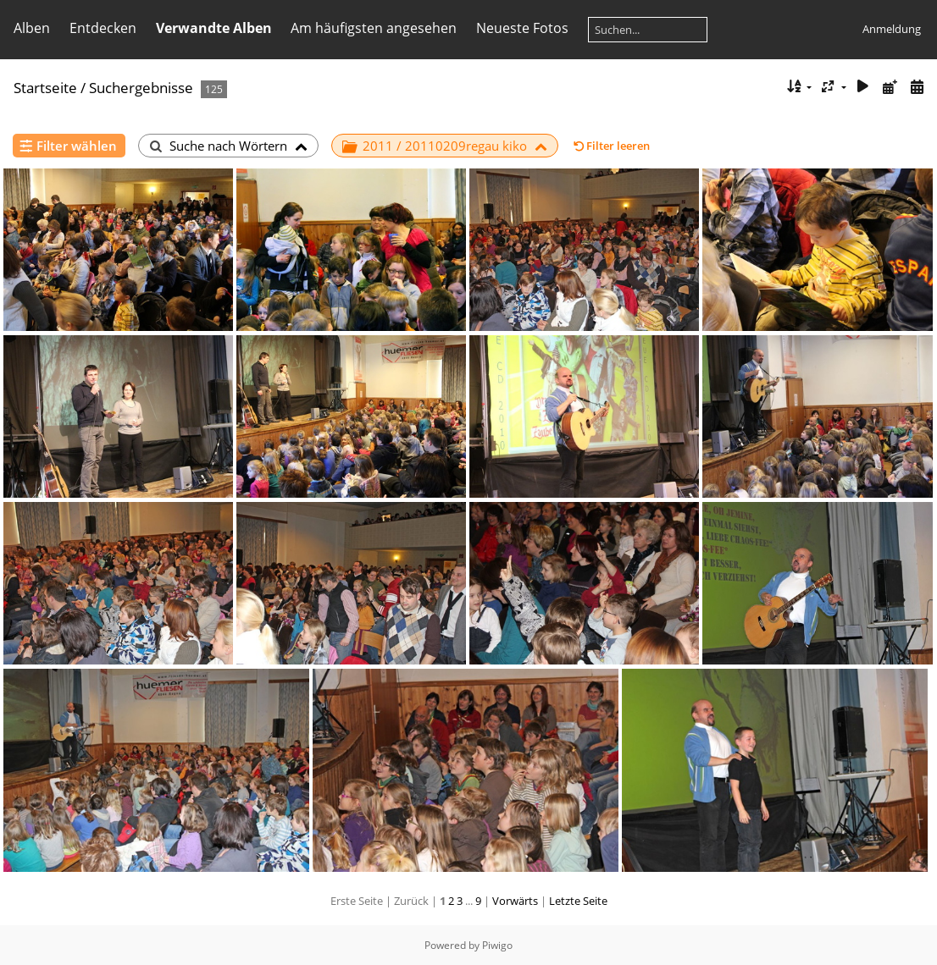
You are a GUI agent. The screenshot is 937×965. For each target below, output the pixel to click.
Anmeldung (891, 28)
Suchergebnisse (141, 87)
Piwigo (497, 945)
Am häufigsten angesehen (374, 28)
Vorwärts (515, 900)
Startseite (45, 87)
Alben (32, 28)
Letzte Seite (578, 900)
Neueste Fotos (522, 28)
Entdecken (102, 28)
